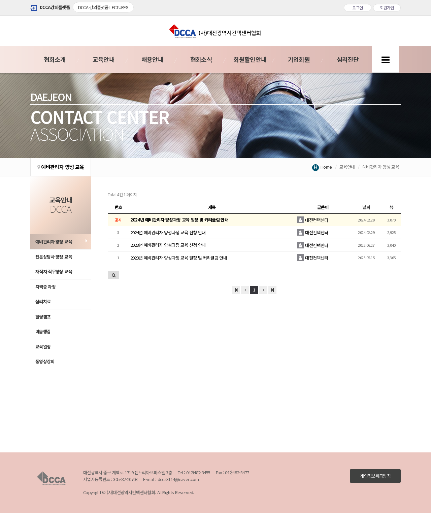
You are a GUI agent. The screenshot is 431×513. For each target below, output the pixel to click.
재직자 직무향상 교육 (53, 271)
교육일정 (43, 346)
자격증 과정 (45, 286)
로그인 (357, 7)
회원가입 (387, 7)
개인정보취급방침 (375, 476)
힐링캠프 (43, 316)
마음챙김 (43, 331)
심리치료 (43, 301)
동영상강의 (45, 361)
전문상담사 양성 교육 (53, 256)
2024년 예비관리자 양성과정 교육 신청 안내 (168, 232)
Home (326, 167)
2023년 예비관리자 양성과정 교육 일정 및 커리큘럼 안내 (178, 257)
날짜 (366, 207)
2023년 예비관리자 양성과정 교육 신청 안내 (168, 245)
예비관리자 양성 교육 (53, 241)
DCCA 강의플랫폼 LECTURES (103, 7)
